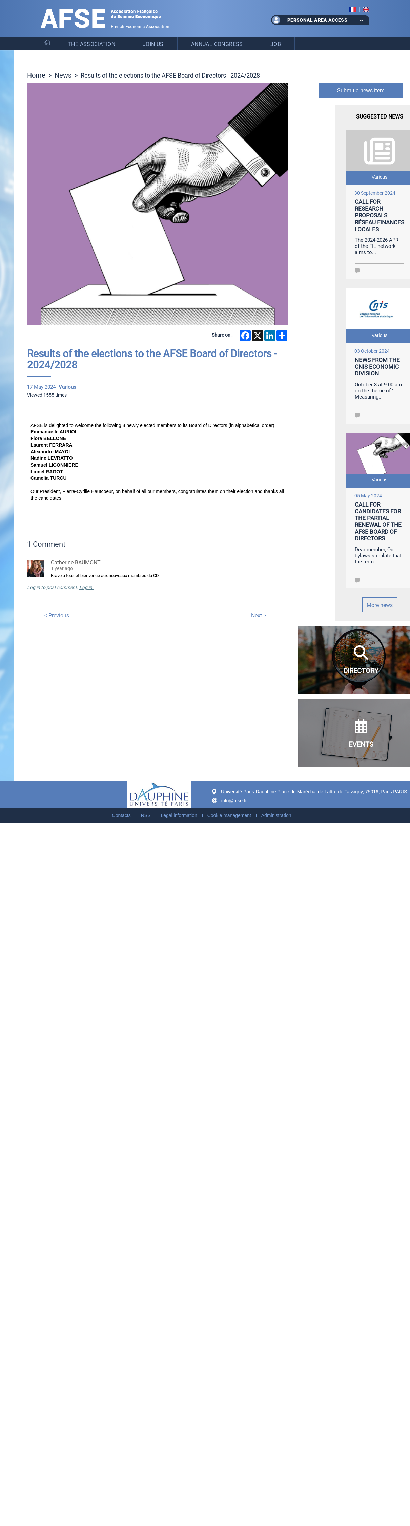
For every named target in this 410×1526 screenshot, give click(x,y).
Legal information (179, 815)
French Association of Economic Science (106, 18)
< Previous (56, 615)
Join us (153, 43)
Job (275, 43)
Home (36, 74)
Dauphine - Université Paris (159, 794)
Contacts (121, 815)
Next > (258, 615)
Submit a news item (361, 90)
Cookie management (229, 815)
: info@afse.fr (233, 800)
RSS (146, 815)
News (63, 74)
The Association (91, 43)
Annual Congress (217, 43)
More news (380, 604)
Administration (276, 815)
